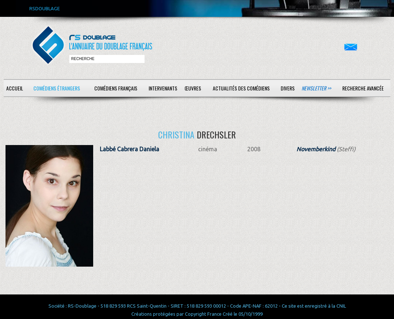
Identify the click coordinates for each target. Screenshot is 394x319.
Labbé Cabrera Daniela (129, 149)
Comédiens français (115, 88)
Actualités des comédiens (241, 88)
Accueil (14, 88)
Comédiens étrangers (56, 88)
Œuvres (193, 88)
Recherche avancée (363, 88)
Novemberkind (315, 149)
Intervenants (163, 88)
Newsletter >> (316, 88)
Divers (288, 88)
